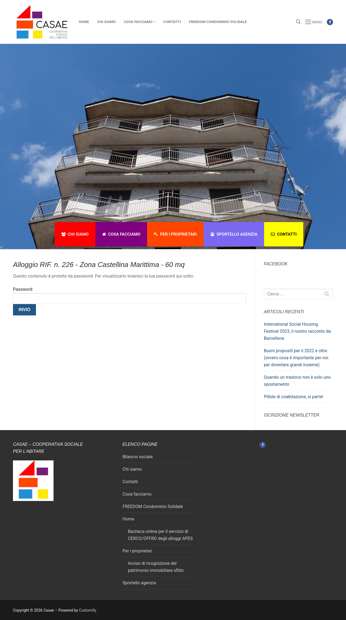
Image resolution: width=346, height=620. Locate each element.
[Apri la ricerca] (298, 21)
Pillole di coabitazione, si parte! (293, 396)
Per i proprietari (175, 234)
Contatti (284, 234)
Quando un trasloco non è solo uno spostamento (297, 381)
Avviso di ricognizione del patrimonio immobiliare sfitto (156, 567)
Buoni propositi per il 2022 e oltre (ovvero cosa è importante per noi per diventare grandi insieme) (296, 357)
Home (128, 519)
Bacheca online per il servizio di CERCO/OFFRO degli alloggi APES (160, 535)
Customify (87, 610)
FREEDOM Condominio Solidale (152, 506)
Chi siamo (75, 234)
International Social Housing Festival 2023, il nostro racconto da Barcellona (297, 331)
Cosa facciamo (121, 234)
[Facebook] (330, 22)
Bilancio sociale (137, 456)
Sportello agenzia (233, 234)
